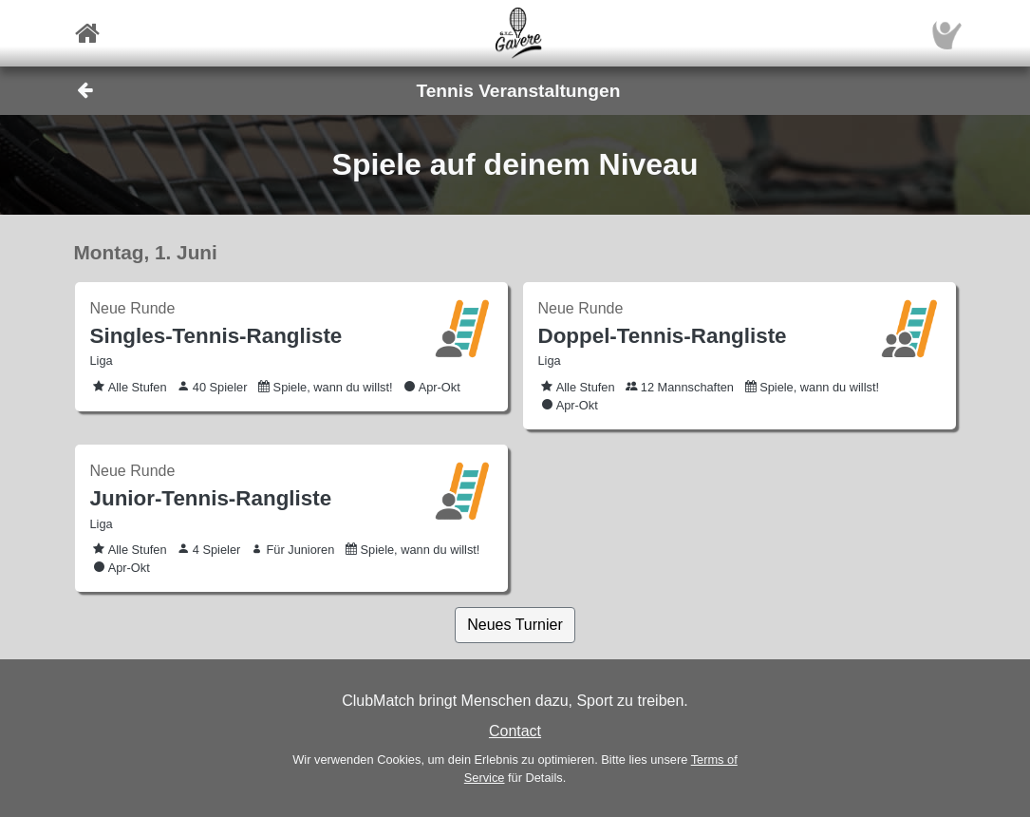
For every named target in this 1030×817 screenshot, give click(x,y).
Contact (515, 731)
